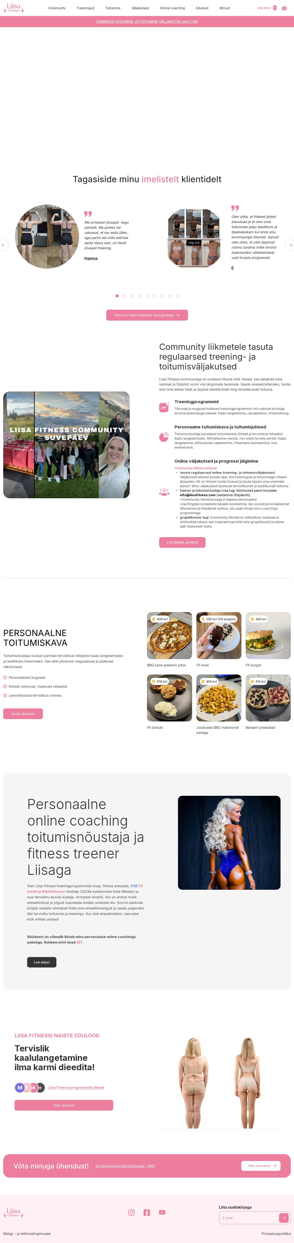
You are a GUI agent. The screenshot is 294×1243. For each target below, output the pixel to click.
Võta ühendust (262, 1165)
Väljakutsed (140, 8)
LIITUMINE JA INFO (182, 542)
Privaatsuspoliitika (276, 1233)
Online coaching (172, 8)
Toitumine (113, 8)
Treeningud (85, 8)
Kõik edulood (64, 1105)
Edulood (202, 8)
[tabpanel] (73, 236)
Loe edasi (42, 962)
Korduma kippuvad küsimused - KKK (125, 1166)
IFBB (134, 886)
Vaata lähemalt (23, 714)
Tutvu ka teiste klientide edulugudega (147, 315)
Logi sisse (267, 8)
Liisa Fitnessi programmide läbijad (76, 1087)
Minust (224, 8)
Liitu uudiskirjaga (235, 1207)
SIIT (79, 942)
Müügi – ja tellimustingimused (26, 1233)
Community (57, 8)
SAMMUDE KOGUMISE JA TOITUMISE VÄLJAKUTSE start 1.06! (147, 21)
